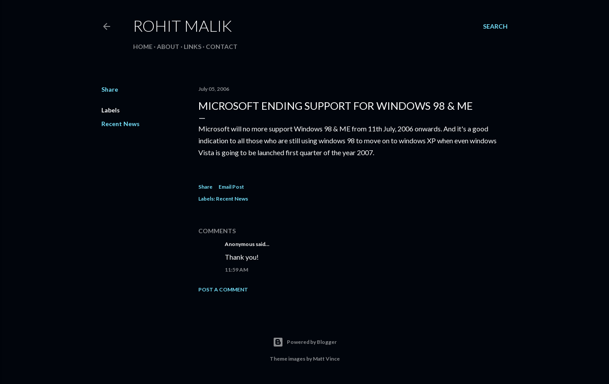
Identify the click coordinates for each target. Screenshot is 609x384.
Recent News (120, 123)
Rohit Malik (182, 25)
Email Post (231, 186)
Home (142, 46)
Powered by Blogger (305, 342)
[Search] (495, 26)
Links (192, 46)
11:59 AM (236, 269)
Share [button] (109, 89)
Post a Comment (223, 289)
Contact (222, 46)
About (168, 46)
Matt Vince (326, 358)
